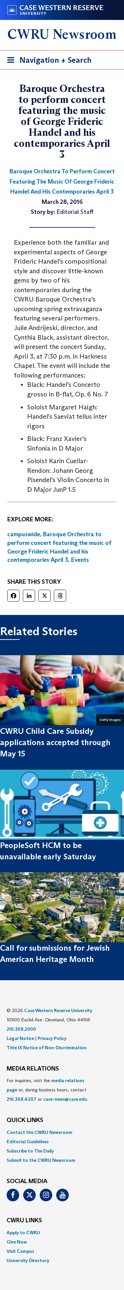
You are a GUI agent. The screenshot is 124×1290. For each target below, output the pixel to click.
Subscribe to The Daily (30, 1151)
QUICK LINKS (25, 1120)
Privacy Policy (52, 1038)
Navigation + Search (47, 61)
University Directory (28, 1260)
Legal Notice (20, 1038)
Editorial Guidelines (28, 1142)
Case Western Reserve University (58, 1010)
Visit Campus (20, 1251)
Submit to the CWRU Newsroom (41, 1160)
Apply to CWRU (23, 1233)
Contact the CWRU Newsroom (39, 1132)
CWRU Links (24, 1220)
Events (80, 559)
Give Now (17, 1242)
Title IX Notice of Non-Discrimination (47, 1048)
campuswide (23, 534)
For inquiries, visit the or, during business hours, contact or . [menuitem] (47, 1089)
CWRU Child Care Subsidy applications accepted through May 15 (55, 742)
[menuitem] (62, 1132)
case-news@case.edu (65, 1099)
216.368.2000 (21, 1029)
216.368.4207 (21, 1099)
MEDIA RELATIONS (33, 1069)
